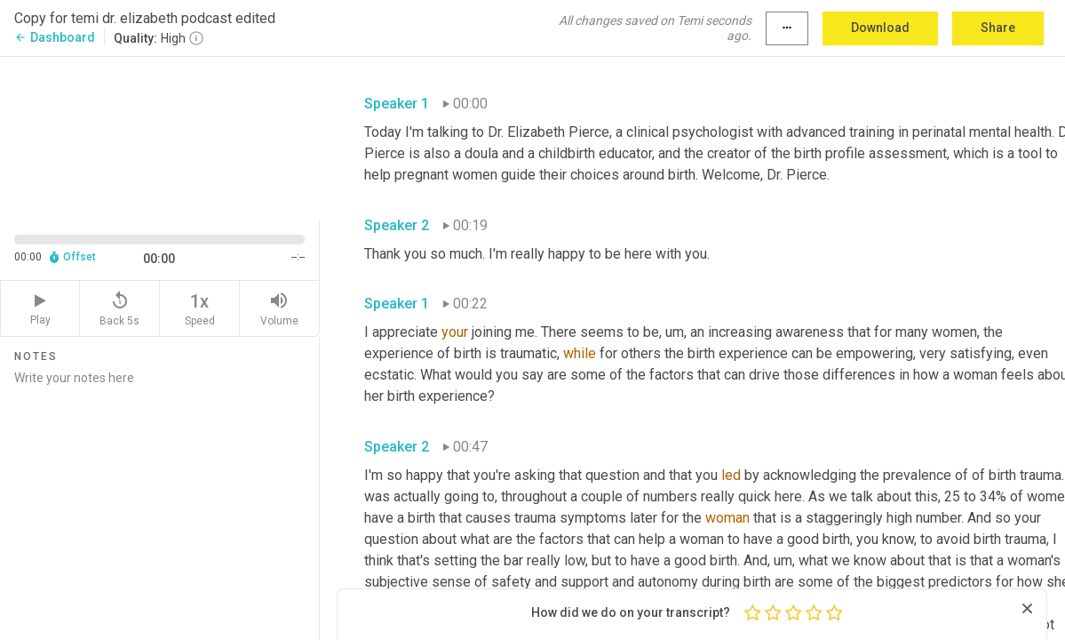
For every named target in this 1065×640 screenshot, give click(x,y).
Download (880, 27)
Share (998, 27)
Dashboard (54, 37)
